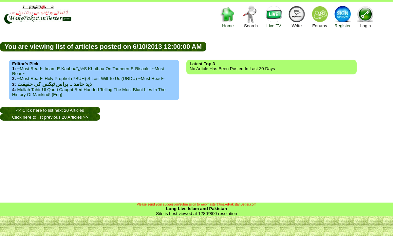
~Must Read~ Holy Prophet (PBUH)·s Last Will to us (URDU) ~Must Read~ (90, 78)
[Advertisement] (49, 162)
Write (297, 16)
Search (251, 16)
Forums (319, 16)
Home (228, 16)
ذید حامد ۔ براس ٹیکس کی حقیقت (54, 84)
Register (342, 16)
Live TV (274, 16)
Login (365, 16)
